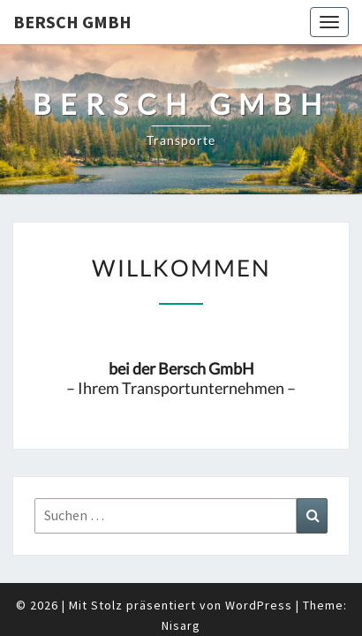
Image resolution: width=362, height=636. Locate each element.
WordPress (258, 561)
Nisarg (181, 581)
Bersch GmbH (72, 22)
